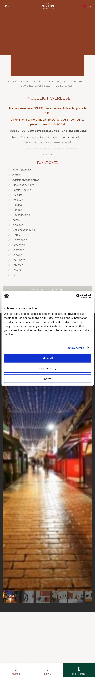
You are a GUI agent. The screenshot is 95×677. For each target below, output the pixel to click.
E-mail (47, 670)
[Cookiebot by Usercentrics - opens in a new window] (76, 296)
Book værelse (79, 670)
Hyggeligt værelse (17, 81)
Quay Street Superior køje (35, 86)
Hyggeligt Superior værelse (49, 81)
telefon (15, 670)
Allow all (47, 358)
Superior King (78, 81)
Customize (47, 368)
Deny (47, 378)
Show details (76, 347)
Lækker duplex (64, 86)
